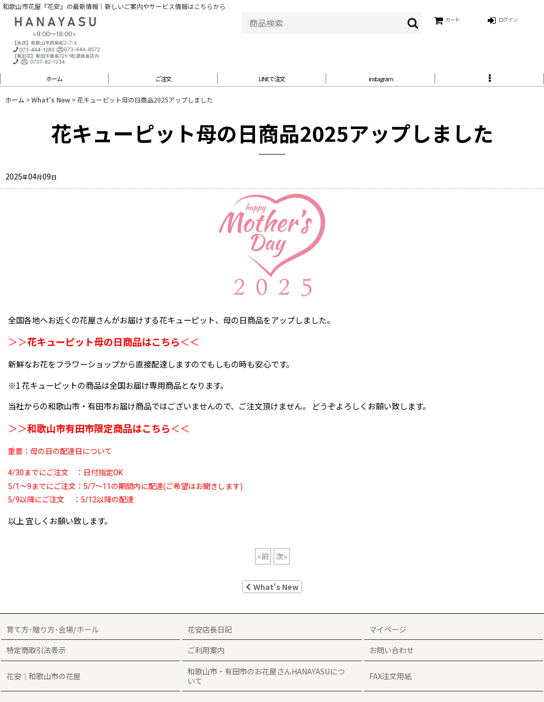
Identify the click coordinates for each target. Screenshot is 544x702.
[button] (489, 81)
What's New (272, 592)
